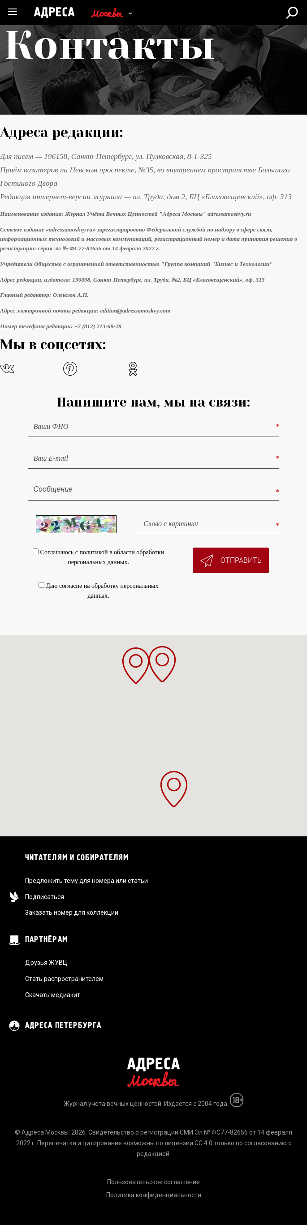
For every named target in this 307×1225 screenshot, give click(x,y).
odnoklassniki (133, 369)
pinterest (70, 369)
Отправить (231, 560)
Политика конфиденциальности (153, 1195)
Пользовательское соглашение (153, 1182)
